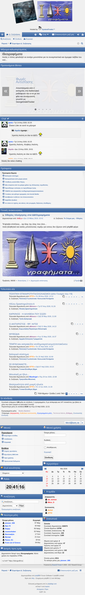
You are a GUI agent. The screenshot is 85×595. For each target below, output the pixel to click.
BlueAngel (33, 377)
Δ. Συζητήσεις (14, 34)
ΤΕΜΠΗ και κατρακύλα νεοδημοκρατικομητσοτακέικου (38, 343)
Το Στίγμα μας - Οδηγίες (73, 218)
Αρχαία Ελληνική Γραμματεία (30, 339)
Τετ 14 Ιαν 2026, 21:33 (44, 387)
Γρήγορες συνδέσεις (3, 35)
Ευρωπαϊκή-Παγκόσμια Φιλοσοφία (33, 329)
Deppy (7, 529)
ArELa (19, 218)
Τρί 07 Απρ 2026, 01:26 (47, 306)
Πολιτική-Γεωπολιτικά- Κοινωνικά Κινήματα (36, 298)
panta (10, 123)
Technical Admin (59, 413)
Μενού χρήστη (52, 427)
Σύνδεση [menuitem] (78, 35)
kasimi (47, 586)
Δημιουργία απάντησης (39, 281)
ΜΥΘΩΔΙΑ (14, 333)
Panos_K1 (9, 540)
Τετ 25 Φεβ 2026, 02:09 (44, 357)
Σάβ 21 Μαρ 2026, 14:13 (47, 326)
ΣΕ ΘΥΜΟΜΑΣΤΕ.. (18, 364)
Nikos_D (51, 502)
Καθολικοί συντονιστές (28, 413)
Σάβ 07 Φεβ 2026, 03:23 (45, 367)
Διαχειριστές (14, 413)
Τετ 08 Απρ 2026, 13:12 (44, 296)
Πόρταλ (4, 43)
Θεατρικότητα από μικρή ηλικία (26, 384)
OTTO (31, 296)
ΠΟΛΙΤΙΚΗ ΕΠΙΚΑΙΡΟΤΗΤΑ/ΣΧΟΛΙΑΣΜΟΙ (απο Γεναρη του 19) (40, 293)
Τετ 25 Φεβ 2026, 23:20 (44, 347)
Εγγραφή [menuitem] (83, 35)
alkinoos (32, 306)
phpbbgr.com (52, 584)
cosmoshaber (10, 531)
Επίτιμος (69, 413)
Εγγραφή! (47, 452)
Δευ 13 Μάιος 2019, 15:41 (33, 218)
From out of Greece (12, 543)
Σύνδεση (18, 39)
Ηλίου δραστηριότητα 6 (21, 303)
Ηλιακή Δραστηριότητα (28, 309)
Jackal (50, 510)
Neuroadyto (9, 534)
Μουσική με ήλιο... (19, 374)
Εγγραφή (29, 39)
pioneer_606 (10, 523)
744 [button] (81, 394)
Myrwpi (8, 537)
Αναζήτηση (7, 39)
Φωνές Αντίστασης (24, 80)
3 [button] (71, 394)
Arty (33, 578)
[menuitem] (35, 34)
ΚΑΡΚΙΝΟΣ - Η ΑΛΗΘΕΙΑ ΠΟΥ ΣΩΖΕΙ (27, 313)
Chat (4, 118)
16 (82, 297)
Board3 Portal (56, 565)
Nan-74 (8, 526)
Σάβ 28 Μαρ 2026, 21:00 (47, 316)
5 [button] (76, 394)
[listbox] (13, 473)
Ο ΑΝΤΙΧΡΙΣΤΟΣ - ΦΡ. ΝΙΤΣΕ (23, 323)
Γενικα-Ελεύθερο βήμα (28, 369)
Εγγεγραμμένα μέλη (44, 413)
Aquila (17, 131)
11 (82, 304)
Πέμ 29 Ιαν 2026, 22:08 (48, 377)
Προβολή (78, 281)
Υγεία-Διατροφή (25, 319)
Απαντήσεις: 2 (23, 281)
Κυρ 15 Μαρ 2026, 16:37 (47, 337)
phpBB (37, 575)
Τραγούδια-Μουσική (27, 379)
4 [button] (73, 394)
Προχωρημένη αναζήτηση (11, 509)
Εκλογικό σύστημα (19, 354)
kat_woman (52, 500)
